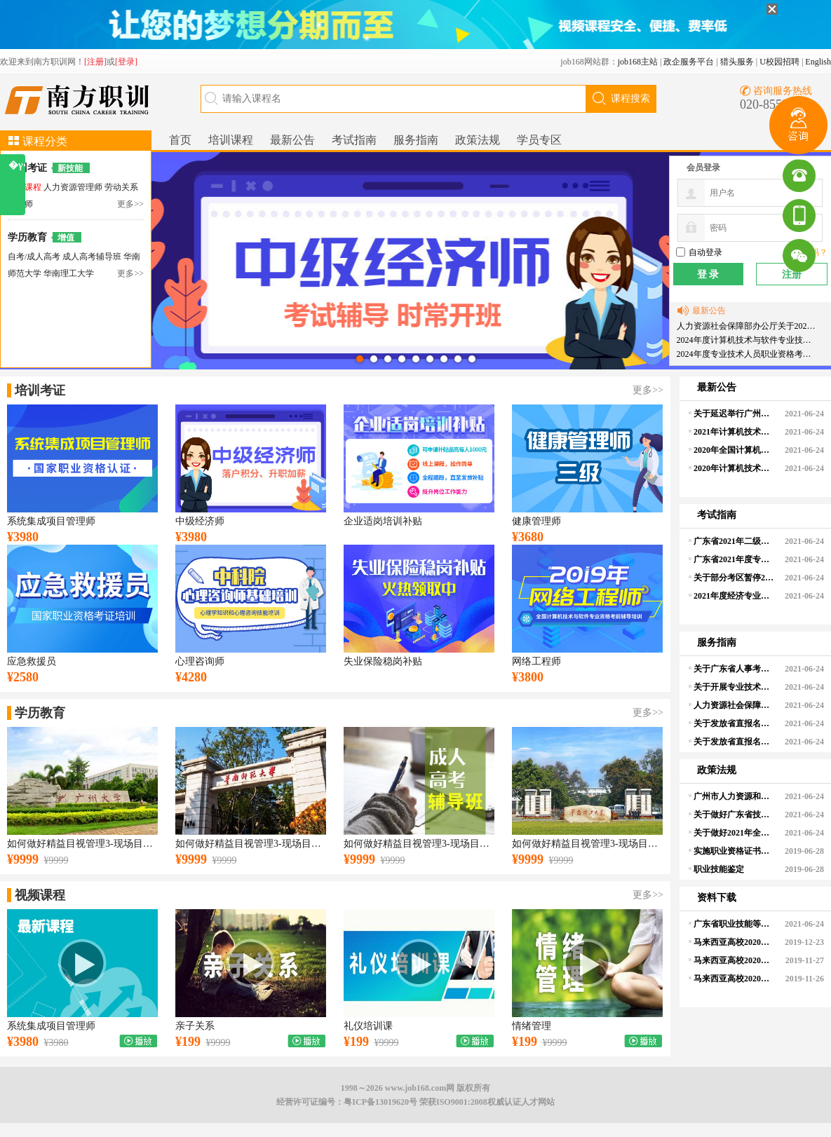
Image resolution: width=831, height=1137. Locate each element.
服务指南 (415, 140)
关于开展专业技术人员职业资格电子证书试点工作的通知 (734, 687)
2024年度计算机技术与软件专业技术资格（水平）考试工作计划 (747, 340)
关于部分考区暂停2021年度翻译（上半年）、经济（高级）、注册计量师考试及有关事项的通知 (734, 578)
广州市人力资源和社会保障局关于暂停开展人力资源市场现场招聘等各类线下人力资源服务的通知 (734, 796)
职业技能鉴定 (719, 869)
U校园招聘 (779, 62)
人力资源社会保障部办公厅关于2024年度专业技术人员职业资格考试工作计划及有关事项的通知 (747, 326)
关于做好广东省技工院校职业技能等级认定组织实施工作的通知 (734, 814)
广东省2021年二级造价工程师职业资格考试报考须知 (734, 541)
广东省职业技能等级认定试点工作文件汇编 (734, 924)
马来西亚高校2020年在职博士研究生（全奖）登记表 (734, 942)
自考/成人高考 (34, 256)
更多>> (130, 204)
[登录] (126, 62)
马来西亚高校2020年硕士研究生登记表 (734, 960)
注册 (792, 274)
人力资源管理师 (73, 187)
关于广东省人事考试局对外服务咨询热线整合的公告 (734, 669)
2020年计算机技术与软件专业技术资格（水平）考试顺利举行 (734, 468)
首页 (180, 140)
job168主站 (638, 62)
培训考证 (27, 168)
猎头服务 (737, 62)
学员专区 (539, 140)
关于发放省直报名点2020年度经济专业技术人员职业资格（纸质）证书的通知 (734, 723)
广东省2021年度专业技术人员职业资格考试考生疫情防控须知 (734, 559)
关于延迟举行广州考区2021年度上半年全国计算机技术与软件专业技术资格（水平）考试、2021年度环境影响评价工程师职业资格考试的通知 (734, 413)
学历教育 (27, 237)
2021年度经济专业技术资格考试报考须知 (734, 596)
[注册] (95, 62)
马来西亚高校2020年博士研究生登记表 (734, 978)
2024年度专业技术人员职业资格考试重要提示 (747, 354)
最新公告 (292, 140)
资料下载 (716, 897)
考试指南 (354, 140)
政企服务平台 (688, 62)
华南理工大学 (68, 273)
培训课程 (230, 140)
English (818, 62)
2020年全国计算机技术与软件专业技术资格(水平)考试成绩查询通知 (734, 450)
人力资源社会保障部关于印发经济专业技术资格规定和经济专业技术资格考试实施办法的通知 (734, 705)
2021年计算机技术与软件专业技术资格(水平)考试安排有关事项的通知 (734, 432)
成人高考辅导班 (92, 256)
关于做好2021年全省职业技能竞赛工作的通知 (734, 833)
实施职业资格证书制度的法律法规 (734, 851)
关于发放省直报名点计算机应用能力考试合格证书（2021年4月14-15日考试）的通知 (734, 742)
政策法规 (477, 140)
